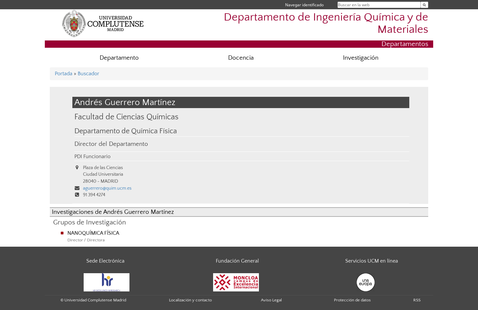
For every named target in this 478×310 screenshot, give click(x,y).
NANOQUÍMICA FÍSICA (93, 233)
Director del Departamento (111, 144)
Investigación (360, 57)
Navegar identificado (304, 5)
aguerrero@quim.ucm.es (107, 188)
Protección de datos (352, 300)
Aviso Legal (271, 300)
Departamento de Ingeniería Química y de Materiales (326, 23)
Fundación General (237, 261)
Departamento (119, 57)
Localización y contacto (190, 300)
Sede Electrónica (105, 261)
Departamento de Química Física (125, 131)
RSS (417, 300)
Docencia (241, 57)
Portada (63, 74)
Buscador (88, 74)
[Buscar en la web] (424, 5)
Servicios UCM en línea (371, 261)
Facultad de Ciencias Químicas (126, 116)
